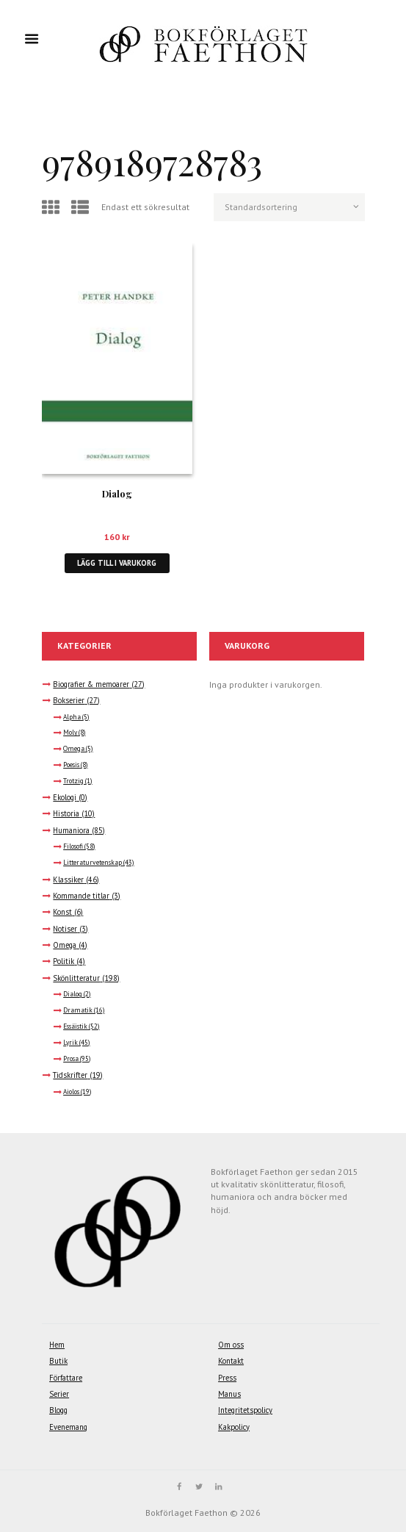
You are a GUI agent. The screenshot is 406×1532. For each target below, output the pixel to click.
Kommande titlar (81, 896)
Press (227, 1378)
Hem (57, 1344)
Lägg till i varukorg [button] (116, 563)
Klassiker (68, 879)
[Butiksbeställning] (289, 207)
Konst (62, 912)
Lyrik (70, 1042)
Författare (65, 1378)
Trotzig (73, 781)
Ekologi (64, 797)
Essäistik (75, 1026)
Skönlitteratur (76, 978)
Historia (66, 813)
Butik (58, 1361)
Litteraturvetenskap (92, 862)
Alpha (72, 717)
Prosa (71, 1058)
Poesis (71, 764)
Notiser (65, 929)
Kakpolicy (234, 1427)
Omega (73, 748)
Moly (70, 732)
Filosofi (73, 846)
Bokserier (68, 700)
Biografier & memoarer (91, 684)
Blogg (58, 1410)
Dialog (117, 493)
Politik (63, 961)
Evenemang (68, 1427)
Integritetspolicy (245, 1410)
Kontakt (231, 1361)
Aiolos (71, 1091)
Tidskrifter (70, 1075)
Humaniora (71, 830)
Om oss (231, 1344)
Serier (59, 1394)
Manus (229, 1394)
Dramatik (78, 1010)
